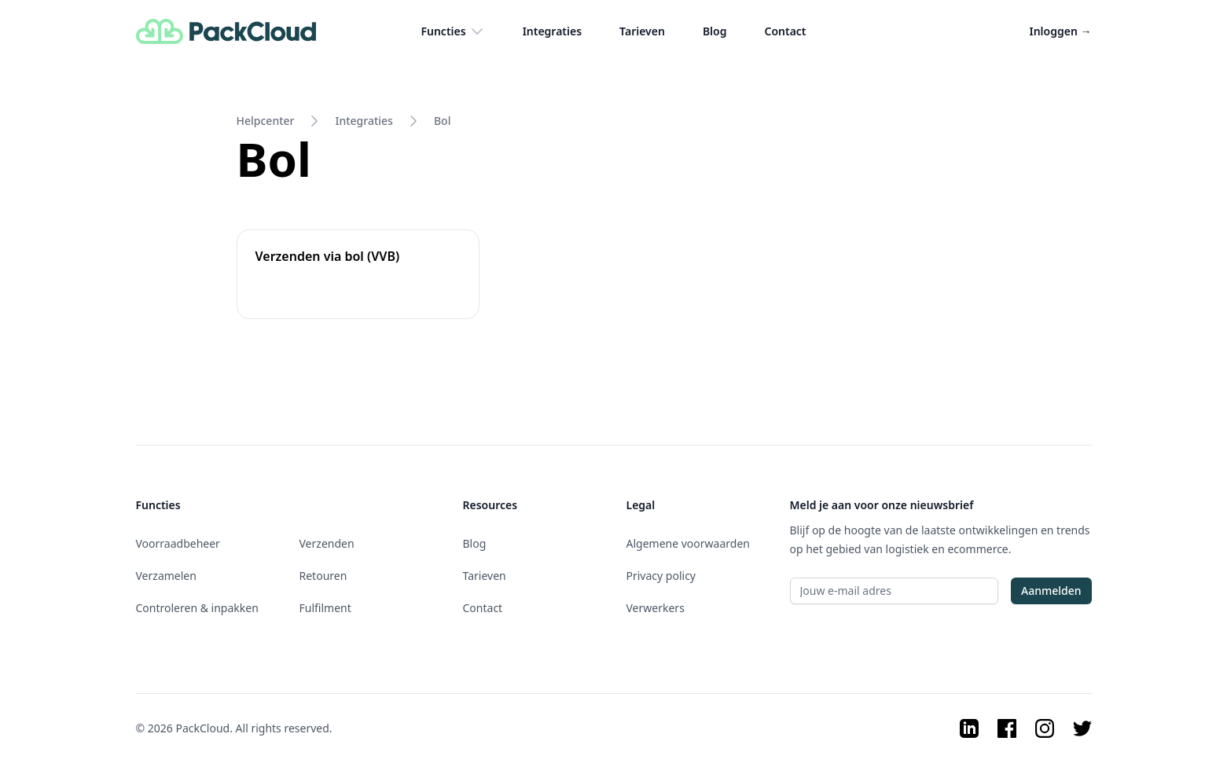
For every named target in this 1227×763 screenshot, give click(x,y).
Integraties (552, 31)
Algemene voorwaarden (688, 543)
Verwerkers (655, 607)
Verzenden (327, 543)
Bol (442, 120)
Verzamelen (166, 575)
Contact (785, 31)
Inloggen (1061, 31)
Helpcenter (266, 120)
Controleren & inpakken (197, 607)
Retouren (323, 575)
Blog (715, 31)
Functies (452, 31)
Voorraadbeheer (178, 543)
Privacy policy (661, 575)
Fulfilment (325, 607)
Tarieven (642, 31)
